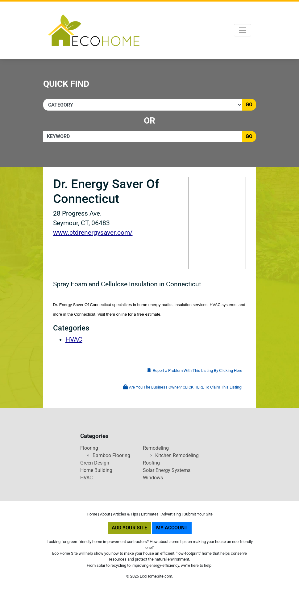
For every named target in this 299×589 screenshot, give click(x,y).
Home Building (96, 470)
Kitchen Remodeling (177, 455)
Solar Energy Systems (166, 470)
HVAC (73, 339)
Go (249, 104)
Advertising (171, 514)
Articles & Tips (125, 514)
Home (92, 514)
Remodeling (156, 448)
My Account (172, 528)
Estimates (150, 514)
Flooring (89, 448)
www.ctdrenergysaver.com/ (93, 232)
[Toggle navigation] (242, 30)
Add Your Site (129, 528)
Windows (153, 478)
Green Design (94, 463)
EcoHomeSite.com (156, 576)
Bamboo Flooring (111, 455)
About (105, 514)
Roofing (151, 463)
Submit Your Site (198, 514)
